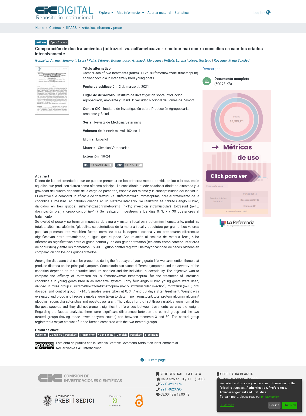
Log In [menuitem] (258, 13)
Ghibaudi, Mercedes (147, 60)
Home (39, 28)
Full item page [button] (153, 360)
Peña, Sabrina (99, 60)
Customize (227, 405)
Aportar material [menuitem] (159, 13)
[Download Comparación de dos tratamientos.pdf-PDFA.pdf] (237, 81)
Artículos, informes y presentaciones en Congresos (103, 28)
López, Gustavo (199, 60)
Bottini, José (120, 60)
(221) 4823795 (171, 389)
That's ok (289, 405)
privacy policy (270, 396)
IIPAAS (71, 28)
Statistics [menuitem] (181, 13)
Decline (274, 405)
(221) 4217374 (171, 384)
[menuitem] (106, 12)
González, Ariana (47, 60)
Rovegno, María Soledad (231, 60)
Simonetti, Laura (74, 60)
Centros (55, 28)
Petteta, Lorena (175, 60)
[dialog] (259, 395)
